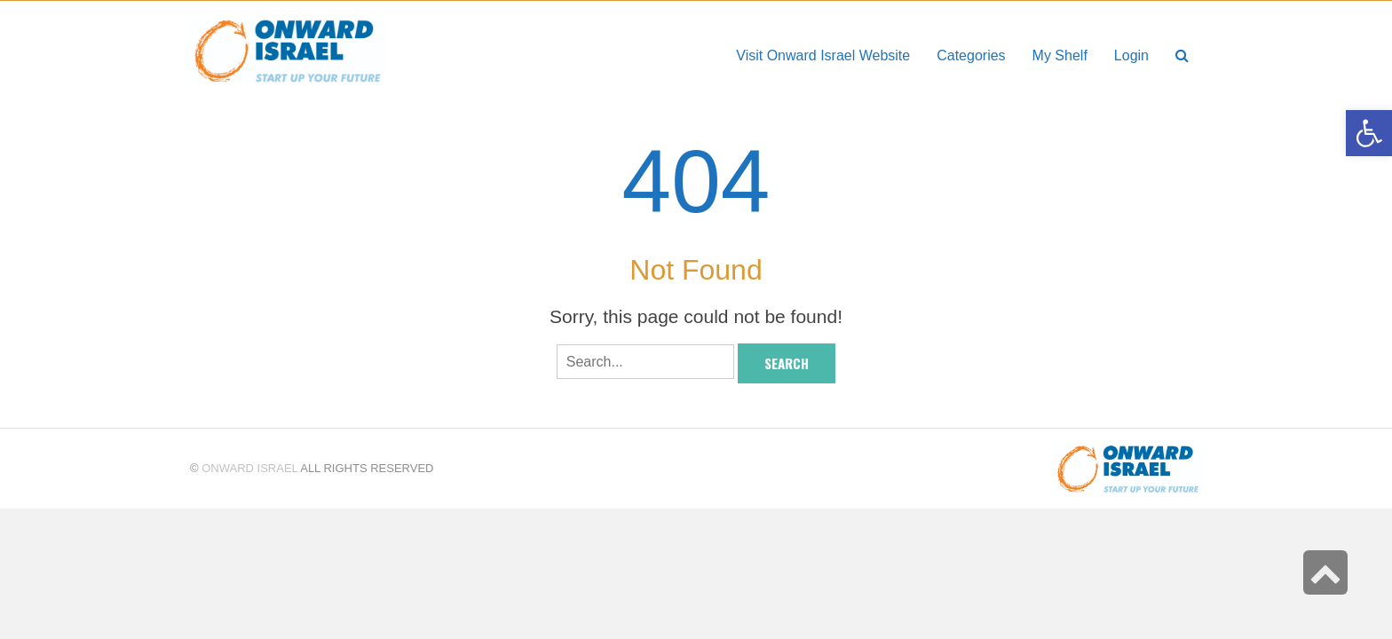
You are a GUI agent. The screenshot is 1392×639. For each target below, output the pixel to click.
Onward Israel (249, 468)
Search (786, 363)
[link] (1060, 55)
